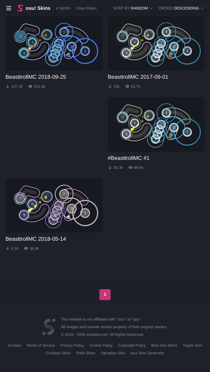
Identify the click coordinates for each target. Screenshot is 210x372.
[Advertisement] (46, 131)
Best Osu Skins (164, 345)
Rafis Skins (85, 353)
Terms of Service (40, 345)
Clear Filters (86, 8)
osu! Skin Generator (147, 353)
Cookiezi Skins (58, 353)
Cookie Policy (101, 345)
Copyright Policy (132, 345)
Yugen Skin (192, 345)
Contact (14, 345)
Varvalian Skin (113, 353)
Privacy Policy (72, 345)
